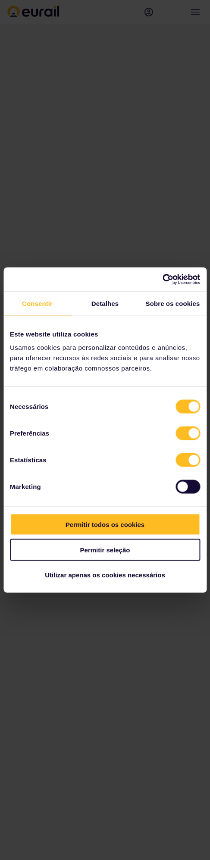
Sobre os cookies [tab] (173, 303)
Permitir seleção (105, 549)
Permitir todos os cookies (105, 524)
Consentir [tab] (37, 303)
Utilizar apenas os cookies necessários (105, 575)
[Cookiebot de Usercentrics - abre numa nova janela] (162, 279)
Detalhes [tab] (105, 303)
